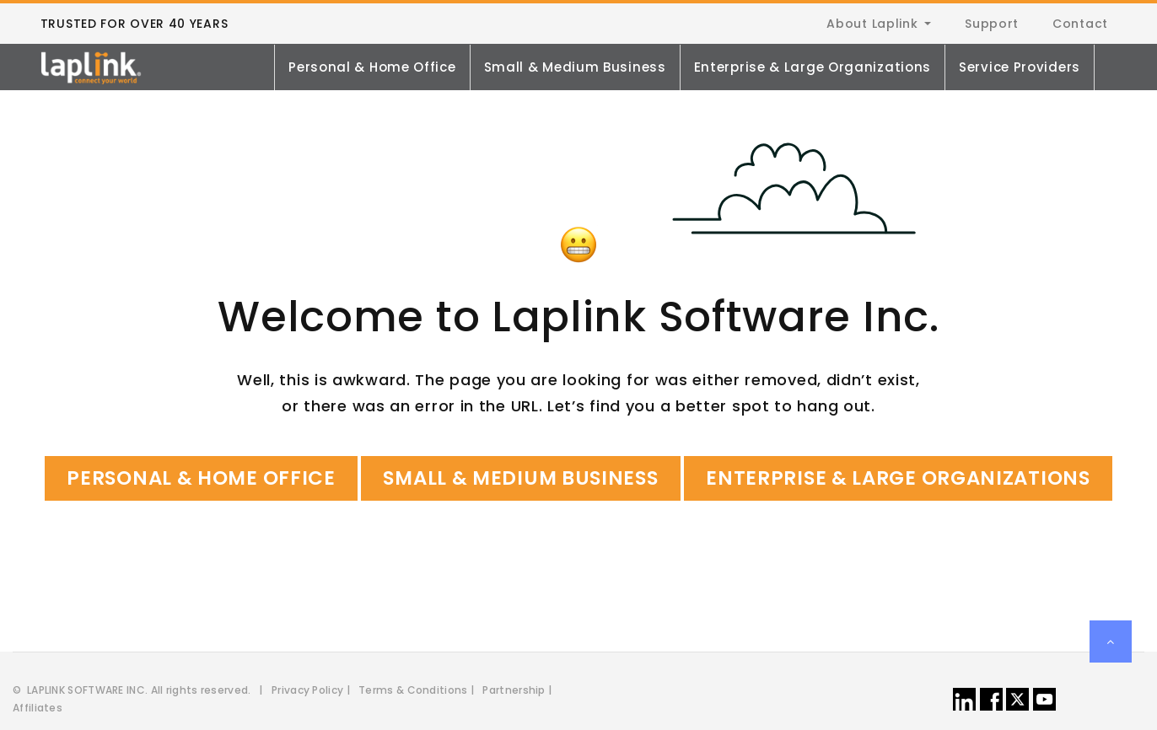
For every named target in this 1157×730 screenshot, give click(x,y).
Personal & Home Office (371, 67)
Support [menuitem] (992, 23)
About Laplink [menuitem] (872, 23)
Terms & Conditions (412, 690)
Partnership (513, 690)
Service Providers (1019, 67)
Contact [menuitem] (1080, 23)
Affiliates (37, 707)
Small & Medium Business (575, 67)
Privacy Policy (307, 690)
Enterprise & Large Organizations (812, 67)
